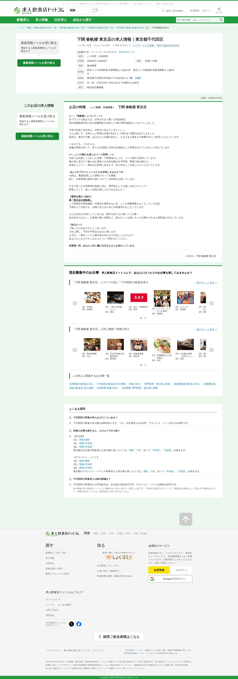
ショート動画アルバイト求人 (122, 668)
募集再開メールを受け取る (39, 62)
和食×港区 (84, 439)
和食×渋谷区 (85, 446)
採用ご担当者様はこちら (121, 636)
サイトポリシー (54, 650)
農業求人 (92, 668)
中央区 (156, 450)
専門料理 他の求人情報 (157, 384)
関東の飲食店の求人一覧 (45, 28)
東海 (103, 533)
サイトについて (53, 599)
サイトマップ (99, 650)
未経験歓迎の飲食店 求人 (187, 384)
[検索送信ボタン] (221, 19)
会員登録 (159, 570)
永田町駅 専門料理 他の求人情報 (140, 388)
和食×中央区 (85, 443)
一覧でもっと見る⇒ (206, 282)
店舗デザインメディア (67, 668)
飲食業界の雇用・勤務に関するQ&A (114, 576)
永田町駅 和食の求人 (107, 388)
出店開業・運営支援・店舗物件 (86, 662)
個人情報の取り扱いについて (77, 650)
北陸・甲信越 (140, 533)
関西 (96, 533)
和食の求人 (135, 384)
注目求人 (60, 20)
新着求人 (23, 20)
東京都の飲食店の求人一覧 (72, 28)
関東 (29, 28)
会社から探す (82, 20)
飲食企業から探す (54, 568)
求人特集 (41, 20)
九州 (111, 533)
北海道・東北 (123, 533)
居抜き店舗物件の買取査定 (96, 665)
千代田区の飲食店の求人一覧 (100, 28)
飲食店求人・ (158, 662)
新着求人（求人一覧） (56, 552)
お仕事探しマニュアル (108, 565)
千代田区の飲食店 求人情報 (111, 384)
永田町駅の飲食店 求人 (81, 384)
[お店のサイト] (126, 52)
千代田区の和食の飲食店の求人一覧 (132, 28)
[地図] (138, 78)
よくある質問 (64, 605)
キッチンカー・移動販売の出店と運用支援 (142, 665)
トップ (21, 28)
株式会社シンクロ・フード (141, 653)
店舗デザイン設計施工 (125, 662)
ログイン (181, 570)
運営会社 (50, 615)
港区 (131, 450)
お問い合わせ (52, 610)
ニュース (50, 605)
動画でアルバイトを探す (58, 573)
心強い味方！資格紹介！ (109, 571)
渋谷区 (167, 450)
